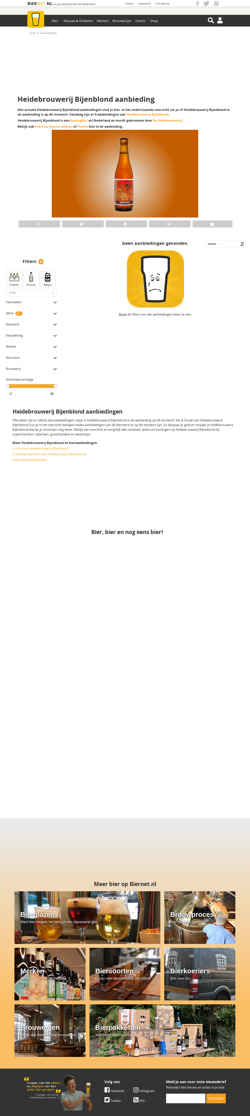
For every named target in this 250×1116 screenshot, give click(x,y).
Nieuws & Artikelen (78, 21)
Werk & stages (33, 1068)
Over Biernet (162, 3)
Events (140, 21)
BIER (32, 3)
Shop (154, 21)
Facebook (32, 1022)
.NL (49, 3)
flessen (54, 126)
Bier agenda (100, 1076)
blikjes (67, 126)
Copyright (166, 1063)
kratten (41, 126)
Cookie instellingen (36, 1076)
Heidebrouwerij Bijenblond (147, 114)
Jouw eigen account (173, 1072)
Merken (103, 21)
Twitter (30, 1031)
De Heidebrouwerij (167, 120)
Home (32, 33)
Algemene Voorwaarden (177, 1059)
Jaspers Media (145, 1106)
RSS (57, 1031)
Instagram (61, 1022)
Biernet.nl (102, 1106)
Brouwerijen (121, 21)
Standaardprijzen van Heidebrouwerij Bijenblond (49, 454)
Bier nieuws (99, 1068)
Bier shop (98, 1072)
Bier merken (100, 1059)
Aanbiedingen (48, 33)
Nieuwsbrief (168, 1076)
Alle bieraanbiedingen (29, 460)
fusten (83, 126)
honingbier (79, 120)
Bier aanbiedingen (104, 1063)
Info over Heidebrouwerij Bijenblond (40, 448)
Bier (55, 21)
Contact (129, 3)
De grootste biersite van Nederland (74, 4)
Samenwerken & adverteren (42, 1072)
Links (163, 1068)
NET (41, 3)
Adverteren (144, 3)
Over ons (29, 1059)
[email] (103, 1029)
